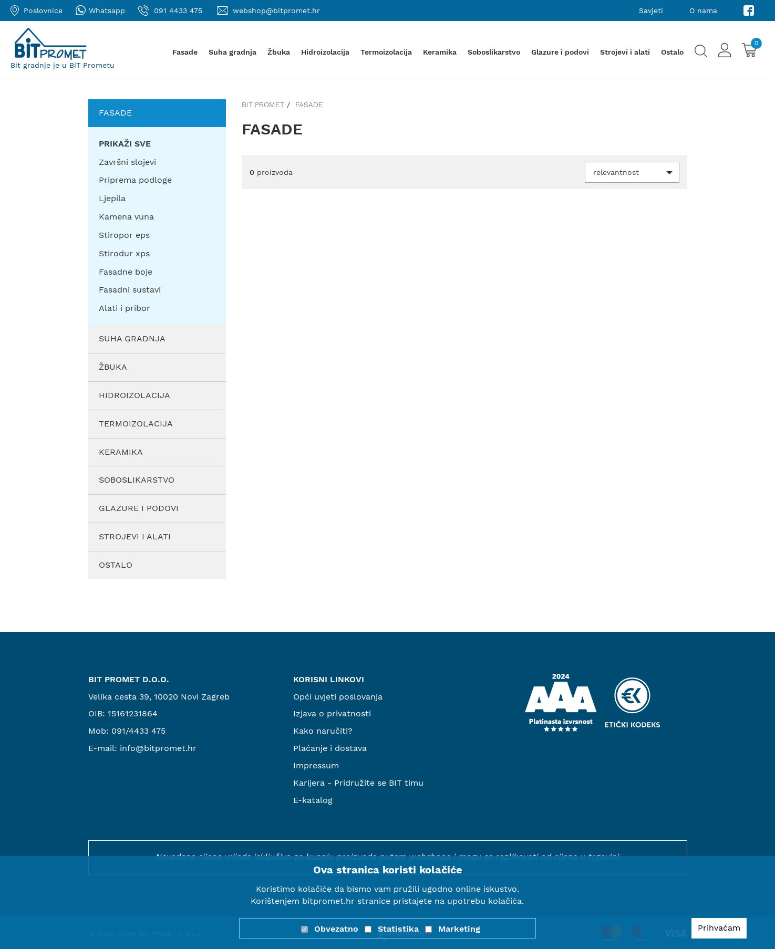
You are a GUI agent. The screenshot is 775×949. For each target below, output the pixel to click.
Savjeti (651, 10)
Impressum (316, 765)
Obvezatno (336, 929)
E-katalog (313, 800)
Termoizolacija (386, 52)
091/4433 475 (138, 731)
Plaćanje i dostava (330, 748)
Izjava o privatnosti (332, 713)
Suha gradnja (232, 52)
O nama (703, 10)
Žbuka (278, 52)
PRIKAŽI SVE (125, 144)
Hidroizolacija (325, 52)
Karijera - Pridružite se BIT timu (358, 783)
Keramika (440, 52)
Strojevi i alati (625, 52)
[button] (632, 172)
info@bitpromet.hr (158, 748)
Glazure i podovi (560, 52)
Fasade (185, 52)
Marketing (459, 929)
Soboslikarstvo (494, 52)
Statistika (398, 929)
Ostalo (672, 52)
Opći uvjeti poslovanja (338, 697)
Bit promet (263, 104)
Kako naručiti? (323, 731)
